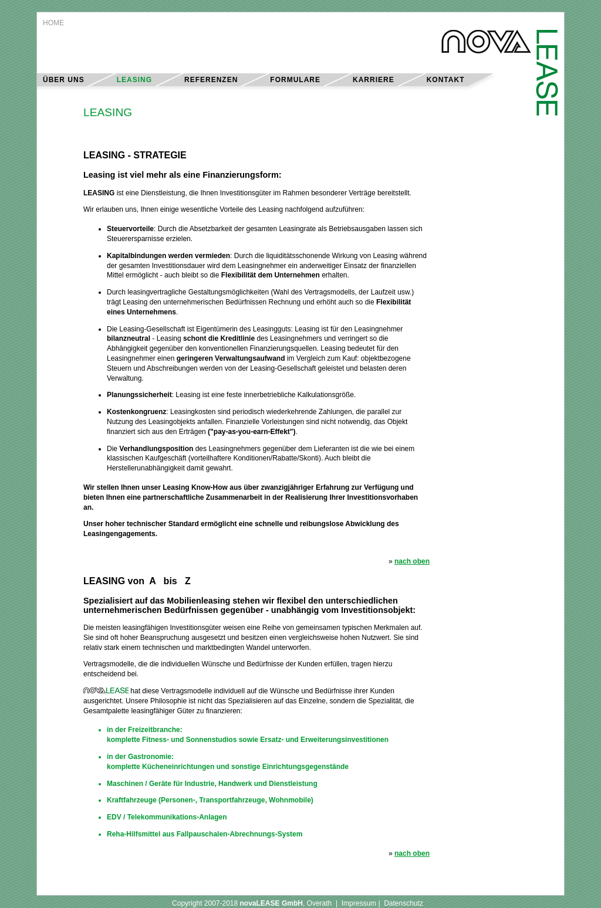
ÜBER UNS (64, 80)
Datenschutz (403, 903)
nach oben (412, 561)
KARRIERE (373, 80)
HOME (53, 23)
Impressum (359, 903)
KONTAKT (446, 80)
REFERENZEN (211, 80)
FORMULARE (295, 80)
